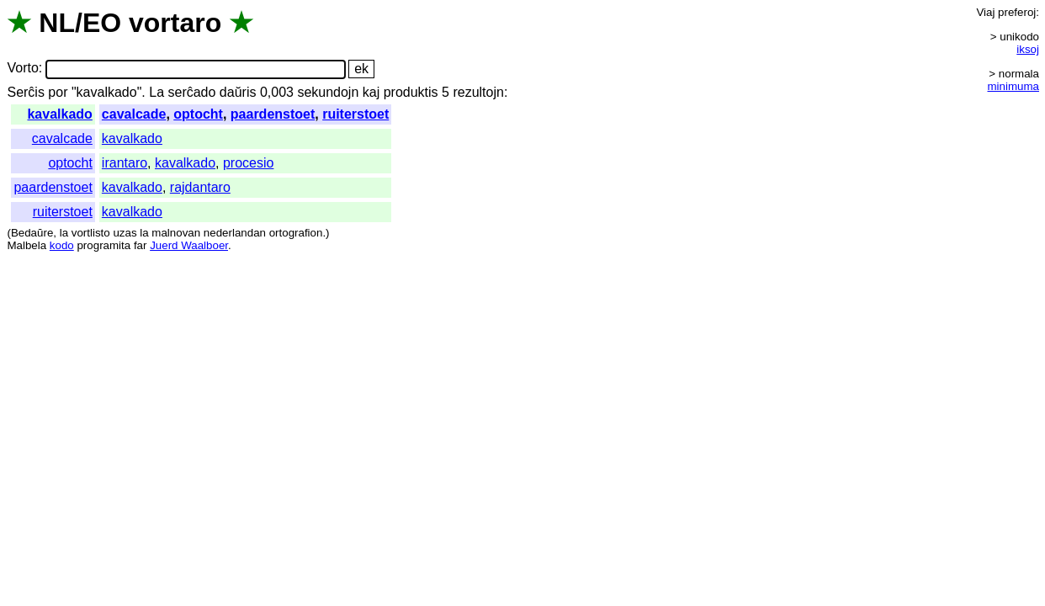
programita (103, 245)
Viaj (985, 12)
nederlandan (235, 232)
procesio (248, 163)
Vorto (22, 68)
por (57, 92)
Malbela (26, 245)
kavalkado (59, 114)
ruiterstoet (355, 114)
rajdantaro (200, 187)
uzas (124, 232)
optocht (198, 114)
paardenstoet (273, 114)
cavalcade (134, 114)
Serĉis (25, 92)
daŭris (238, 92)
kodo (62, 245)
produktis (411, 92)
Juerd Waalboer (189, 245)
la (64, 232)
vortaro (175, 23)
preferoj (1017, 12)
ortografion (296, 232)
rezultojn (478, 92)
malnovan (175, 232)
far (140, 245)
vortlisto (91, 232)
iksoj (1027, 49)
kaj (371, 92)
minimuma (1013, 86)
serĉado (191, 92)
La (156, 92)
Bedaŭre (32, 232)
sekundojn (327, 92)
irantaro (124, 163)
